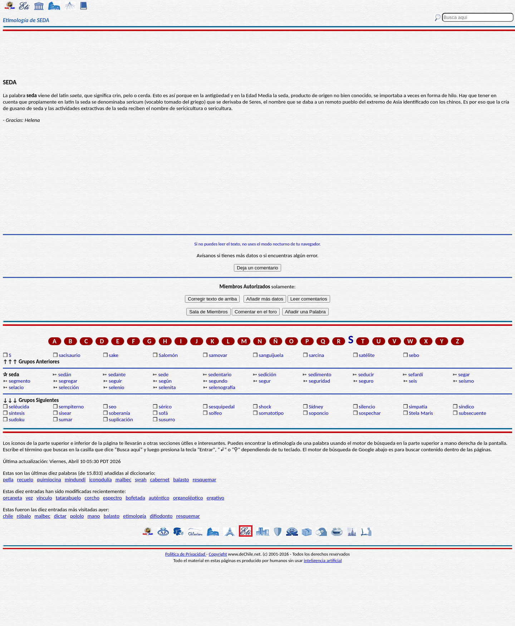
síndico (466, 406)
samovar (218, 355)
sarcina (316, 355)
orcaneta (12, 498)
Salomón (168, 355)
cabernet (160, 479)
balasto (181, 479)
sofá (163, 413)
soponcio (318, 413)
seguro (366, 381)
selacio (16, 387)
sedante (117, 374)
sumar (65, 419)
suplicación (121, 419)
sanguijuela (271, 355)
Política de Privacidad (185, 554)
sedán (64, 374)
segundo (218, 381)
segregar (68, 381)
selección (69, 387)
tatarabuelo (68, 498)
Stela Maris (421, 413)
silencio (367, 406)
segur (265, 381)
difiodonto (161, 516)
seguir (115, 381)
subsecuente (472, 413)
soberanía (119, 413)
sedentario (219, 374)
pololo (77, 516)
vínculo (44, 498)
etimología (134, 516)
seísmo (466, 381)
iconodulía (100, 479)
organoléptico (188, 498)
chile (8, 516)
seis (413, 381)
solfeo (215, 413)
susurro (167, 419)
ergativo (215, 498)
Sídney (316, 406)
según (165, 381)
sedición (267, 374)
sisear (65, 413)
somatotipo (271, 413)
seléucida (19, 406)
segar (464, 374)
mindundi (75, 479)
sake (113, 355)
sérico (165, 406)
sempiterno (71, 406)
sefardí (415, 374)
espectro (112, 498)
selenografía (222, 387)
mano (94, 516)
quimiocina (49, 479)
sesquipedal (222, 406)
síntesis (17, 413)
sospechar (370, 413)
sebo (414, 355)
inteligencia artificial (323, 560)
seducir (366, 374)
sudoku (16, 419)
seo (112, 406)
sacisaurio (69, 355)
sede (163, 374)
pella (8, 479)
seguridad (319, 381)
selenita (167, 387)
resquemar (204, 479)
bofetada (135, 498)
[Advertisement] (258, 54)
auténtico (159, 498)
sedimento (320, 374)
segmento (19, 381)
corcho (92, 498)
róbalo (24, 516)
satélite (366, 355)
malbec (123, 479)
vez (29, 498)
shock (265, 406)
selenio (116, 387)
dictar (60, 516)
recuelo (25, 479)
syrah (140, 479)
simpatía (418, 406)
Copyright (218, 554)
